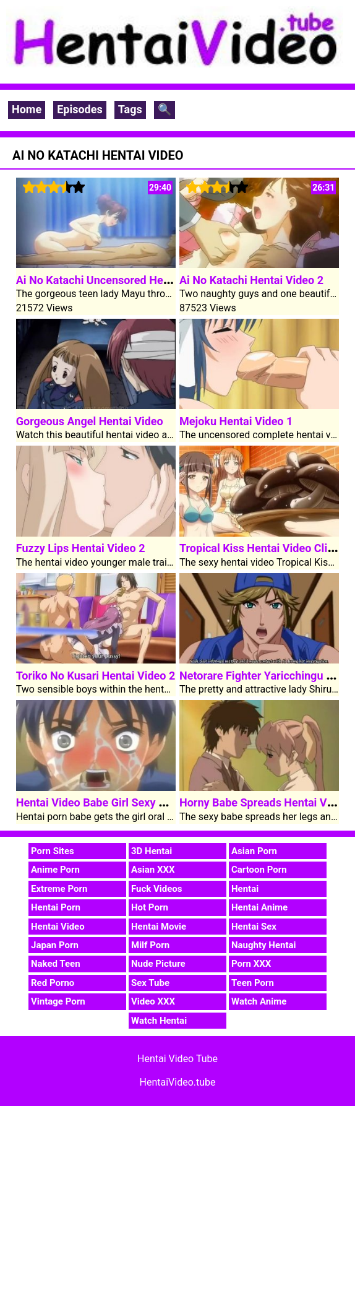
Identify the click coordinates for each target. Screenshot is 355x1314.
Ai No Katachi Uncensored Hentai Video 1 (119, 280)
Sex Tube (150, 982)
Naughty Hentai (263, 945)
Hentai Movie (158, 926)
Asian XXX (152, 869)
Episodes (80, 109)
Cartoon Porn (259, 869)
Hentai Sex (253, 926)
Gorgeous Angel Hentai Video (89, 421)
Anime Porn (55, 869)
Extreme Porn (59, 888)
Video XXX (153, 1001)
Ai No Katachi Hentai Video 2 (251, 280)
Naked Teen (55, 963)
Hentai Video (58, 926)
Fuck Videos (156, 888)
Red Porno (52, 982)
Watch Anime (258, 1001)
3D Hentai (151, 851)
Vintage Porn (58, 1001)
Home (26, 109)
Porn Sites (52, 851)
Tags (130, 109)
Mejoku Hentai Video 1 (236, 421)
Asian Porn (254, 851)
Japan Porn (55, 945)
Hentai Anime (259, 907)
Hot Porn (149, 907)
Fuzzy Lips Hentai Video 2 (80, 548)
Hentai (245, 888)
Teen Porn (252, 982)
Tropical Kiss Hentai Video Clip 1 (261, 548)
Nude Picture (158, 963)
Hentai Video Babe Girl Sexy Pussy (102, 802)
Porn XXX (251, 963)
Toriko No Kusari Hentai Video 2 (96, 675)
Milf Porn (150, 945)
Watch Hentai (159, 1020)
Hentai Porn (55, 907)
